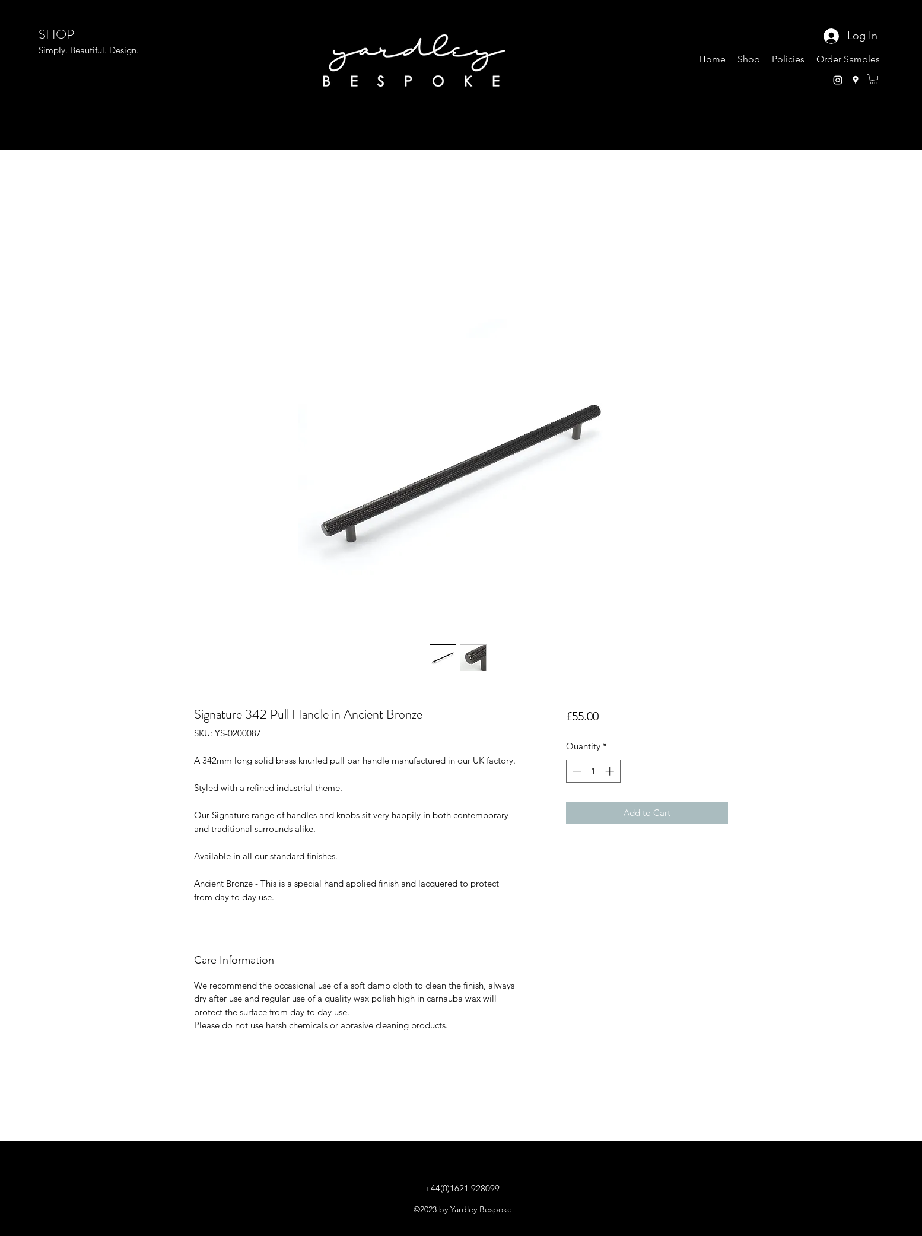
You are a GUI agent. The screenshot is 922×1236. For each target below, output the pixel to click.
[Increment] (611, 771)
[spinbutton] (593, 771)
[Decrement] (576, 771)
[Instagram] (838, 80)
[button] (873, 79)
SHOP (56, 34)
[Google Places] (855, 80)
